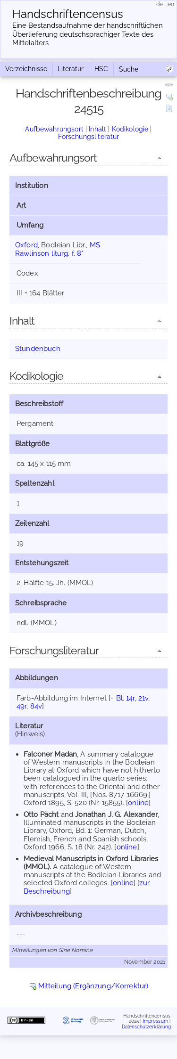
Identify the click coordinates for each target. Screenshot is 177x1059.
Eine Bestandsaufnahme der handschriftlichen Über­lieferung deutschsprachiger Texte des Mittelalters (87, 34)
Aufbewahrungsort (54, 129)
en (171, 4)
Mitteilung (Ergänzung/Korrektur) (93, 986)
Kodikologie (130, 129)
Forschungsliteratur (88, 136)
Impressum (155, 1021)
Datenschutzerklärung (146, 1026)
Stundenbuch (37, 348)
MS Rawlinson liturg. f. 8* (57, 249)
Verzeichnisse (26, 69)
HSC (101, 69)
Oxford (26, 245)
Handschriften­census (67, 14)
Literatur (71, 69)
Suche (128, 69)
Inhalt (97, 129)
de (159, 4)
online (138, 802)
